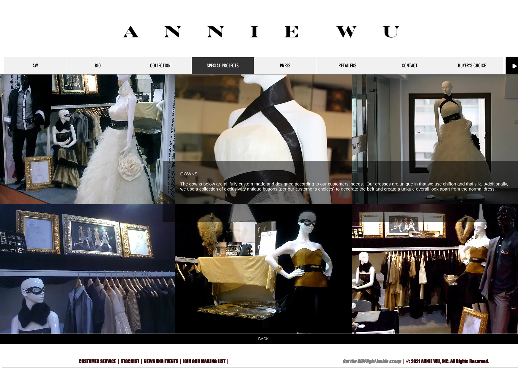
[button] (263, 139)
